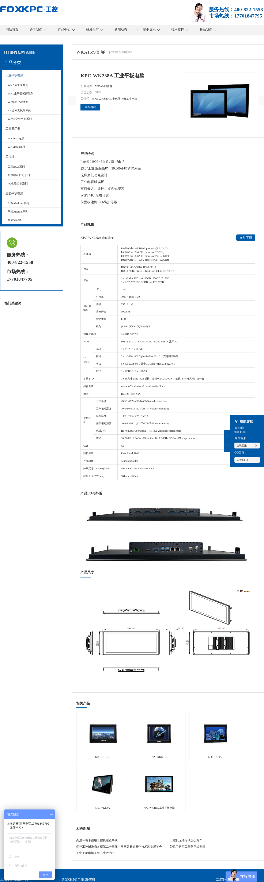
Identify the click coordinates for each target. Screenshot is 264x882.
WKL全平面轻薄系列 (21, 95)
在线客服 (247, 445)
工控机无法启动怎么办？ (186, 777)
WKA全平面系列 (19, 86)
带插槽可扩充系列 (20, 180)
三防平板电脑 (14, 199)
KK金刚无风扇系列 (20, 112)
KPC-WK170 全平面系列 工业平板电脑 (205, 729)
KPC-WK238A (101, 98)
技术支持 (195, 29)
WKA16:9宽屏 (104, 86)
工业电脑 (116, 98)
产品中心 (72, 29)
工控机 (9, 160)
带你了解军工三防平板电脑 (187, 783)
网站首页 (13, 29)
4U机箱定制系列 (18, 188)
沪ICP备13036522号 (90, 875)
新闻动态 (133, 29)
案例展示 (164, 29)
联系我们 (225, 29)
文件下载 (245, 237)
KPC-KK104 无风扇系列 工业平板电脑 (168, 729)
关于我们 (41, 29)
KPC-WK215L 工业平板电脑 (242, 731)
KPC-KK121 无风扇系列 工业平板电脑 (130, 729)
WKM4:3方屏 (16, 141)
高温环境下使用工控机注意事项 (97, 777)
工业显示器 (12, 131)
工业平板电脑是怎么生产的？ (95, 790)
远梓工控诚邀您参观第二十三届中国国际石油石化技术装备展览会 (119, 783)
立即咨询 (91, 107)
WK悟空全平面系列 (21, 120)
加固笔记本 (15, 226)
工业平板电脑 (14, 76)
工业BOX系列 (17, 171)
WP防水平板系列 (19, 103)
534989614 (247, 460)
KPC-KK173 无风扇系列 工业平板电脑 (93, 729)
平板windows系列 (19, 209)
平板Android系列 (19, 218)
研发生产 (103, 29)
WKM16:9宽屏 (17, 150)
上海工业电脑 (131, 98)
